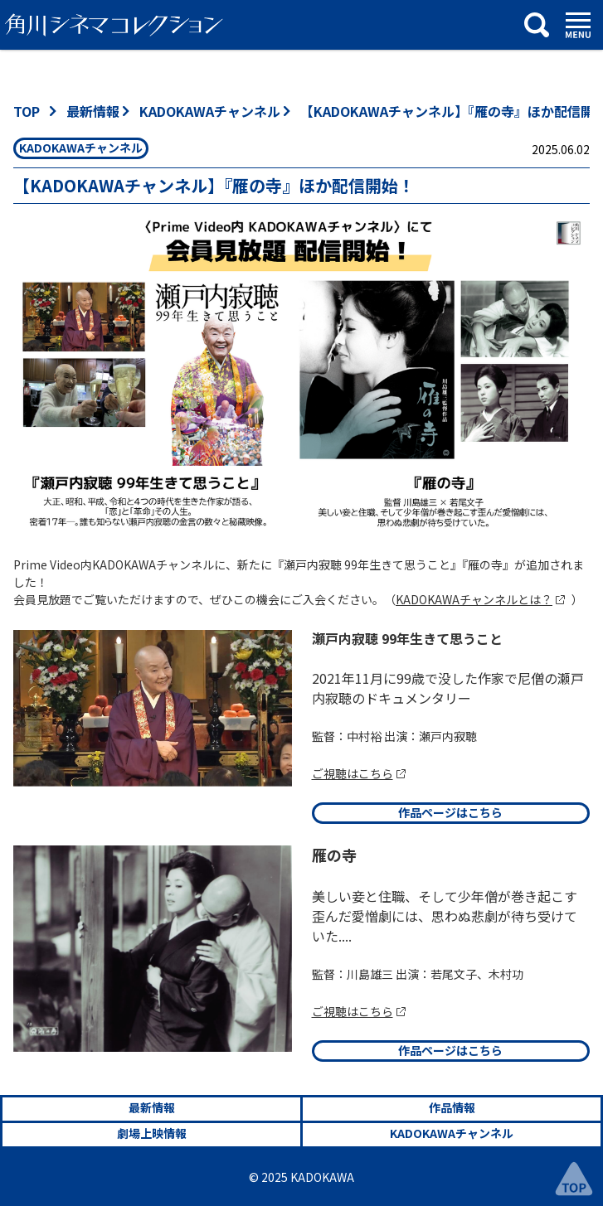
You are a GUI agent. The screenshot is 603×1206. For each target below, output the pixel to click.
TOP (26, 111)
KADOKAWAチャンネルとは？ (474, 599)
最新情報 (92, 111)
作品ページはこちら (450, 812)
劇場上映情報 (152, 1133)
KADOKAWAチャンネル (209, 111)
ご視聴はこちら (352, 773)
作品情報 (452, 1107)
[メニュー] (578, 25)
